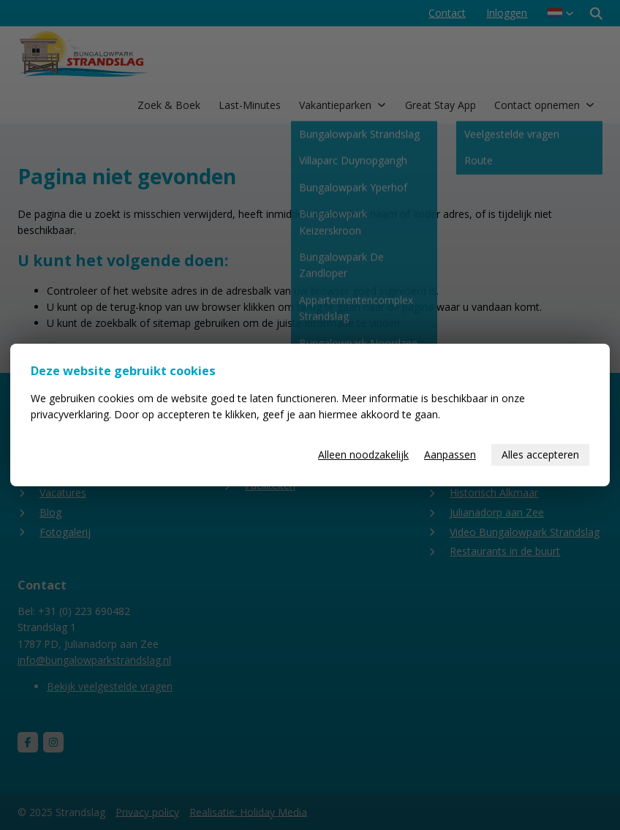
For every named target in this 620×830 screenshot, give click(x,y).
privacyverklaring (70, 414)
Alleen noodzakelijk (363, 454)
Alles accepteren (540, 454)
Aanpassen (450, 454)
